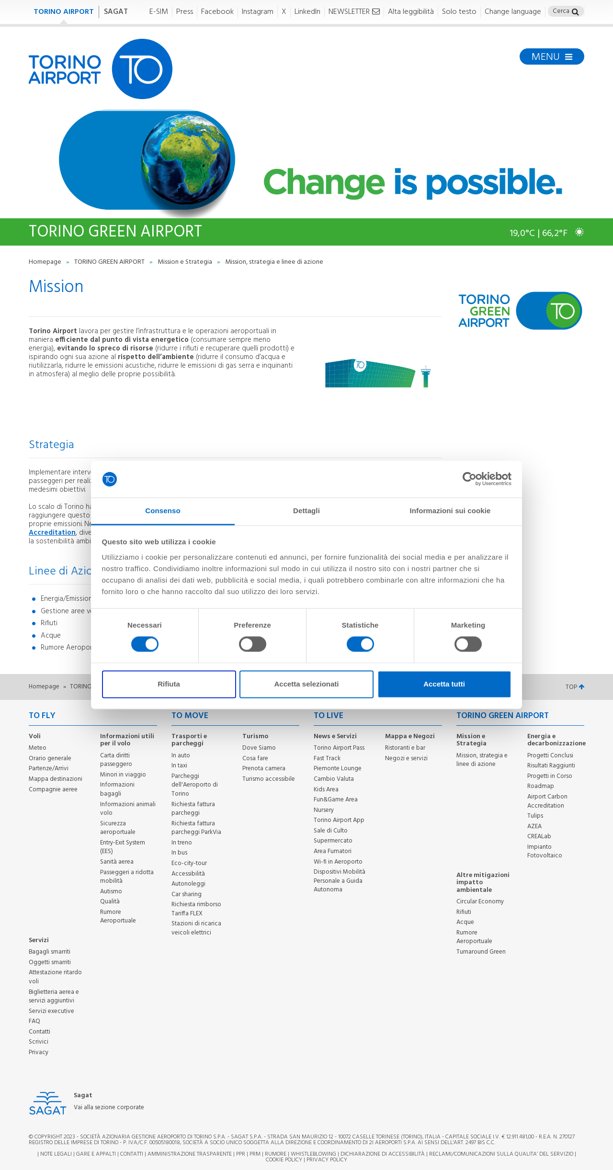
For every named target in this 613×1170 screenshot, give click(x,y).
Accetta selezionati (306, 684)
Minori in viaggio (123, 775)
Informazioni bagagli (117, 789)
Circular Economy (480, 902)
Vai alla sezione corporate (109, 1108)
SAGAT (116, 12)
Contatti (39, 1032)
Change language (513, 12)
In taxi (179, 766)
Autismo (111, 892)
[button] (575, 12)
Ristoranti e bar (405, 748)
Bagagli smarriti (49, 952)
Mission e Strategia (186, 262)
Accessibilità (188, 874)
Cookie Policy (284, 1160)
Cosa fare (255, 759)
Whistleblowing (313, 1154)
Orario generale (50, 759)
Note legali (56, 1154)
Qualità (110, 902)
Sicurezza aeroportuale (118, 828)
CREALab (539, 837)
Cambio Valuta (334, 779)
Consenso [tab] (162, 510)
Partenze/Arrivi (48, 769)
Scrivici (38, 1042)
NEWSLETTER (354, 12)
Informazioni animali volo (128, 809)
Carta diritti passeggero (116, 760)
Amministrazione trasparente (190, 1154)
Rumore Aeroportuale (118, 916)
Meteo (37, 748)
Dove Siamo (259, 748)
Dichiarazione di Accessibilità (383, 1154)
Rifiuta (169, 684)
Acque (465, 922)
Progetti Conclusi (550, 756)
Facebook (217, 12)
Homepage (46, 262)
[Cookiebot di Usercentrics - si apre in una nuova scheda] (469, 479)
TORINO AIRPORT (64, 12)
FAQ (34, 1021)
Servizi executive (51, 1011)
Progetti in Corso (549, 776)
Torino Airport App (339, 820)
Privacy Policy (326, 1160)
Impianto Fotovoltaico (544, 851)
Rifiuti (463, 912)
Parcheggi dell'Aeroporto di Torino (194, 785)
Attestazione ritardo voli (55, 977)
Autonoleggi (188, 884)
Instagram (257, 12)
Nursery (324, 810)
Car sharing (186, 894)
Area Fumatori (333, 851)
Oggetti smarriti (50, 962)
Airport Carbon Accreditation (547, 801)
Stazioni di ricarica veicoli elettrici (196, 928)
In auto (180, 756)
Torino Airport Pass (339, 748)
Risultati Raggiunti (551, 766)
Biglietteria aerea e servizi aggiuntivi (54, 996)
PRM (255, 1154)
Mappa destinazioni (55, 779)
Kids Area (326, 790)
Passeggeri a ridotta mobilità (127, 877)
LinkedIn (307, 12)
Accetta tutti (444, 684)
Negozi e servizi (406, 759)
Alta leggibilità (411, 12)
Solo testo (459, 12)
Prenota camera (263, 769)
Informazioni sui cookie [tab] (450, 510)
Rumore (275, 1154)
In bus (179, 853)
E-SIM (158, 12)
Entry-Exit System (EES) (122, 847)
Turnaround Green (481, 952)
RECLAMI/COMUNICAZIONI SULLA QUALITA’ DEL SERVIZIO (502, 1154)
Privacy (38, 1052)
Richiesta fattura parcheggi (193, 809)
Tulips (535, 816)
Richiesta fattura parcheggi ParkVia (196, 828)
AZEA (534, 826)
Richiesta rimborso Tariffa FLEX (196, 909)
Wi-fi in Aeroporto (338, 862)
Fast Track (327, 759)
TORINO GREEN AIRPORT (110, 262)
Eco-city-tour (189, 863)
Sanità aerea (117, 862)
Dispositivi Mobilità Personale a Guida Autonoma (339, 881)
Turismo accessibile (268, 779)
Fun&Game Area (336, 800)
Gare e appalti (96, 1154)
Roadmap (540, 786)
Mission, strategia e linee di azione (482, 760)
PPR (240, 1154)
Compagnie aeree (53, 790)
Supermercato (333, 841)
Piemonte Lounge (338, 769)
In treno (181, 843)
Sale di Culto (331, 831)
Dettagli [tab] (306, 510)
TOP (575, 687)
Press (184, 12)
